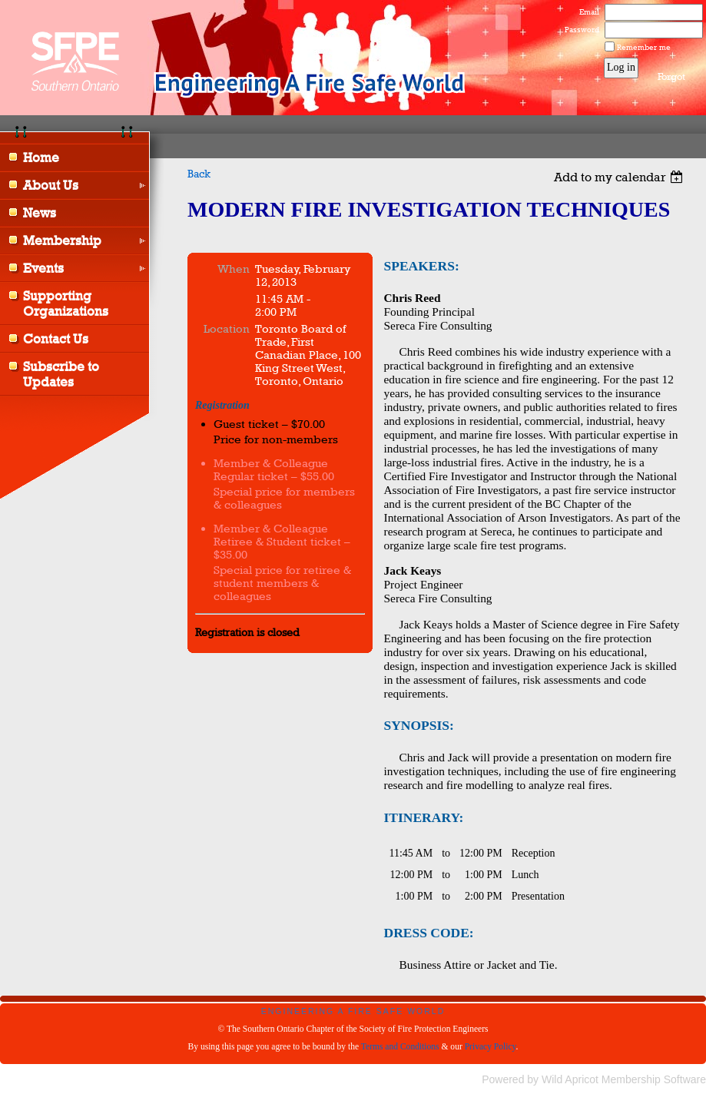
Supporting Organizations (65, 303)
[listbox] (620, 177)
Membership (62, 240)
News (39, 212)
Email (586, 11)
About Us (50, 185)
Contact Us (55, 338)
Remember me (644, 46)
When (233, 268)
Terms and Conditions (400, 1046)
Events (43, 268)
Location (227, 328)
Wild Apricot (570, 1079)
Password (579, 29)
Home (41, 157)
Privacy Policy (490, 1046)
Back (198, 173)
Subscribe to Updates (61, 374)
